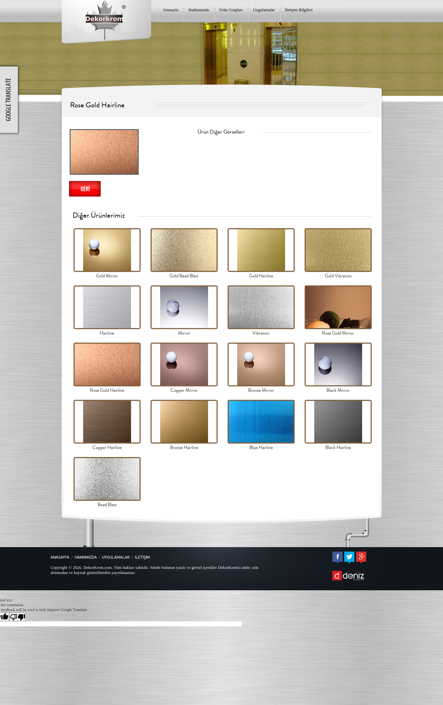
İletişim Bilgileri (299, 9)
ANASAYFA (60, 557)
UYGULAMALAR (115, 557)
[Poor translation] (17, 616)
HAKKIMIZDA (86, 557)
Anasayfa (170, 9)
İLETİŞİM (142, 557)
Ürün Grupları (231, 9)
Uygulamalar (264, 9)
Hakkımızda (199, 9)
